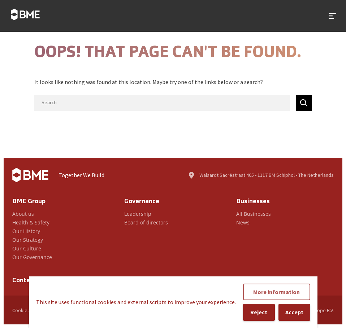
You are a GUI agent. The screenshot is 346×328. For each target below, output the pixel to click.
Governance (141, 201)
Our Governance (32, 257)
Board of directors (146, 222)
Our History (26, 231)
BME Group (29, 201)
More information (276, 292)
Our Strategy (27, 239)
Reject (258, 312)
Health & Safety (30, 222)
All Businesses (253, 213)
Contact (24, 280)
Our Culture (26, 248)
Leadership (137, 213)
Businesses (253, 201)
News (243, 222)
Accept (294, 312)
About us (23, 213)
